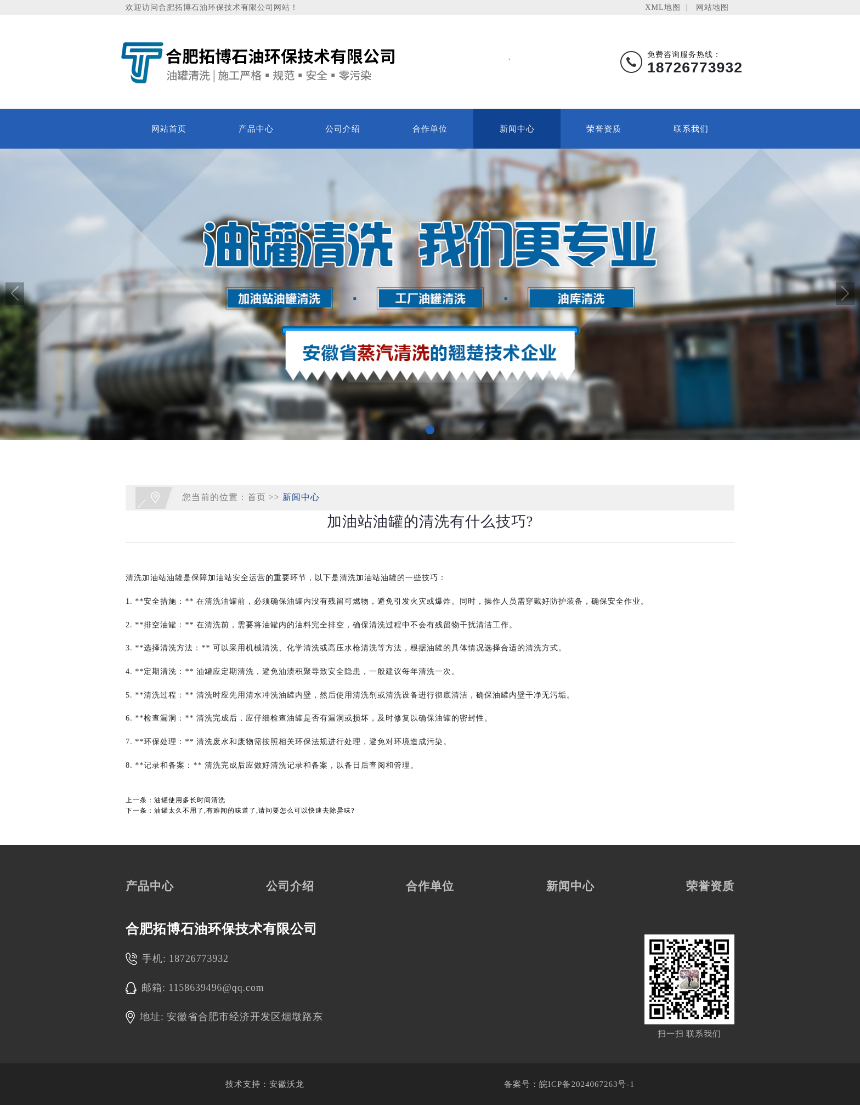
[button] (430, 430)
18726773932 (199, 958)
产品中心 (256, 128)
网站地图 (712, 7)
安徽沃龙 (286, 1084)
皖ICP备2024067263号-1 (587, 1084)
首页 (256, 496)
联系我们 (691, 128)
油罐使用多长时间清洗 (189, 800)
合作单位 (430, 128)
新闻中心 (517, 128)
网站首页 (168, 128)
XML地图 (662, 7)
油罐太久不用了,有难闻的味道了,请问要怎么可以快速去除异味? (254, 810)
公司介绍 (342, 128)
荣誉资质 (603, 128)
